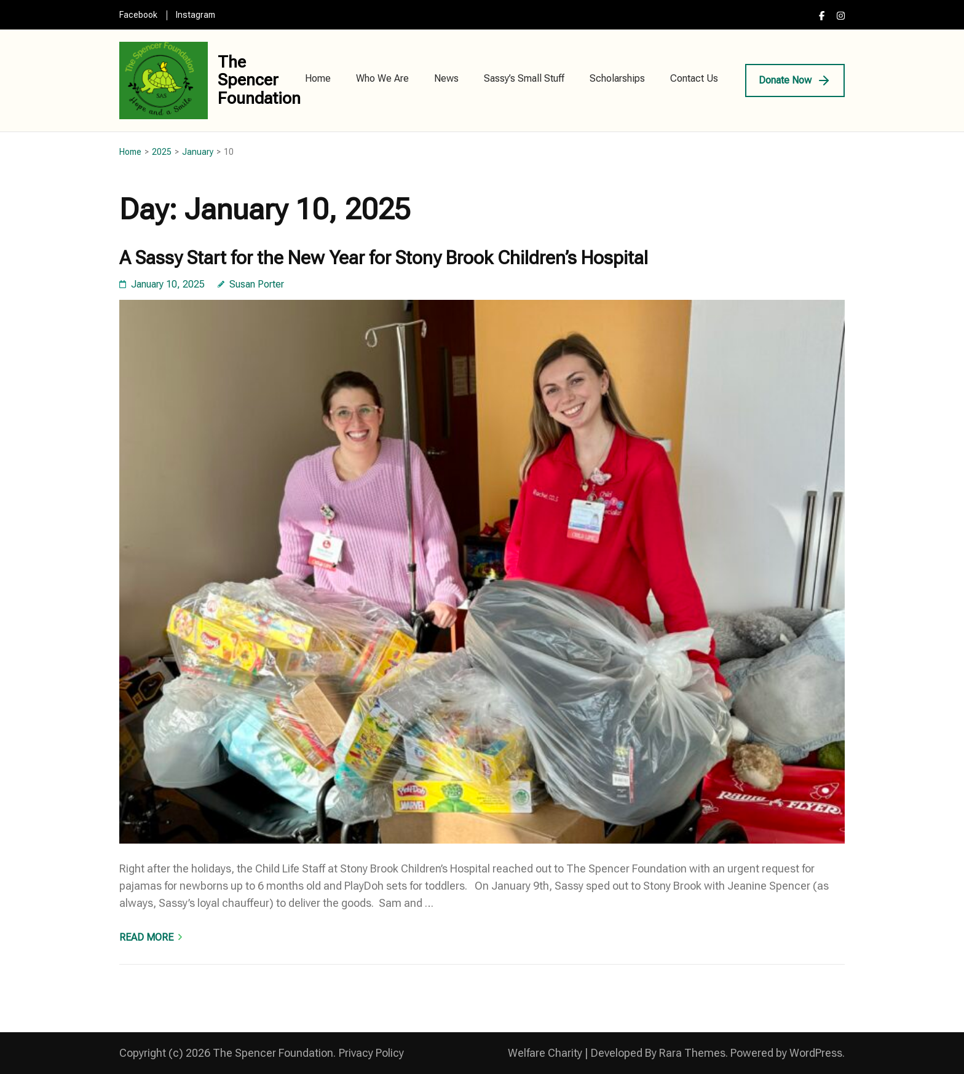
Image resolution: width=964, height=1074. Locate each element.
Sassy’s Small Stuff (524, 78)
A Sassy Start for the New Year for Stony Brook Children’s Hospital (383, 257)
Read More (146, 937)
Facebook (138, 15)
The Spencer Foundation (259, 80)
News (446, 78)
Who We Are (382, 78)
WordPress (815, 1052)
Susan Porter (256, 284)
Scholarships (617, 78)
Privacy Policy (371, 1052)
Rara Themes (692, 1052)
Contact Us (694, 78)
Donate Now (785, 80)
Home (318, 78)
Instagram (195, 15)
